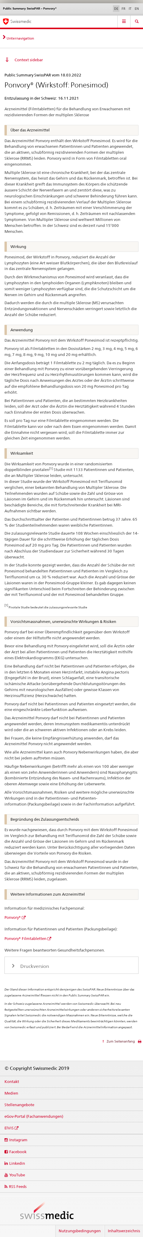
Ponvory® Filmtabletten (25, 938)
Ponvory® (12, 917)
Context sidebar (29, 59)
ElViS (9, 1127)
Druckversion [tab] (34, 966)
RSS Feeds (18, 1186)
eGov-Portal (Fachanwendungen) (33, 1116)
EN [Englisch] (137, 9)
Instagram (18, 1139)
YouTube (17, 1174)
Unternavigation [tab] (20, 38)
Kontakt (11, 1081)
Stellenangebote (19, 1104)
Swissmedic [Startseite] (20, 21)
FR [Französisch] (123, 9)
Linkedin (17, 1163)
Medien (11, 1093)
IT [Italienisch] (130, 9)
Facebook (18, 1151)
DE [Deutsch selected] (116, 9)
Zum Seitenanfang (120, 1041)
